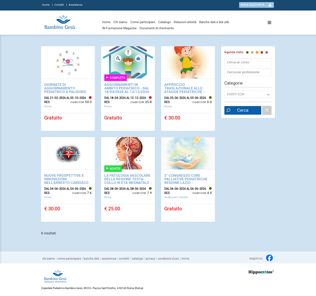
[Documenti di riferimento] (157, 28)
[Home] (47, 4)
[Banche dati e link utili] (214, 22)
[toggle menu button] (269, 23)
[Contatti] (60, 4)
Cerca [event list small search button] (242, 110)
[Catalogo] (164, 22)
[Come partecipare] (142, 22)
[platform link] (59, 22)
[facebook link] (269, 258)
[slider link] (261, 272)
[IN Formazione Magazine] (119, 28)
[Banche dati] (91, 258)
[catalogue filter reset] (267, 110)
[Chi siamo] (120, 22)
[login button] (256, 5)
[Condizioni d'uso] (168, 258)
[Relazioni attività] (185, 22)
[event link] (68, 88)
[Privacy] (150, 258)
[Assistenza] (77, 4)
